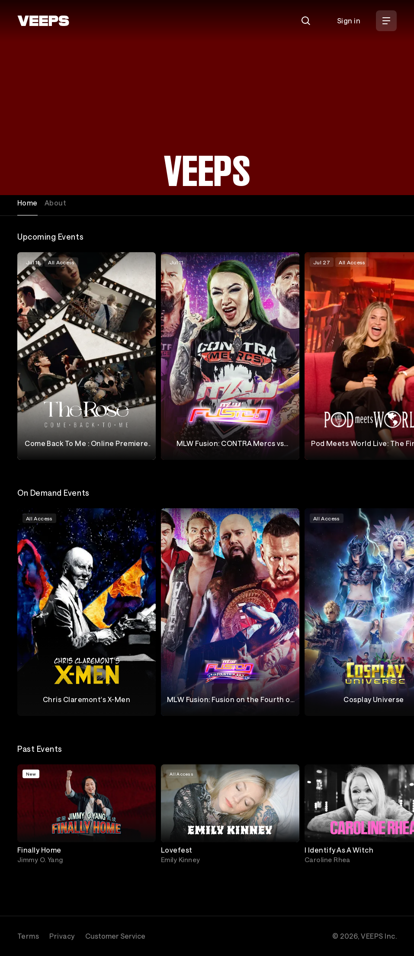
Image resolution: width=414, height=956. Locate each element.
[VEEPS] (43, 21)
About (55, 203)
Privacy (61, 936)
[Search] (305, 20)
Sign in (348, 20)
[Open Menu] (386, 20)
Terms (28, 936)
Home (27, 203)
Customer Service (115, 936)
